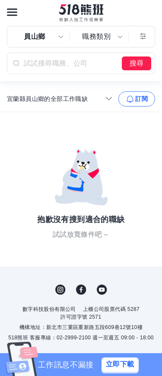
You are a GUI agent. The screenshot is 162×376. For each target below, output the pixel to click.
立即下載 (120, 364)
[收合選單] (109, 98)
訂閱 (141, 98)
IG (60, 290)
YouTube (102, 290)
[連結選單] (12, 12)
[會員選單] (150, 12)
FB (81, 290)
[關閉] (149, 365)
